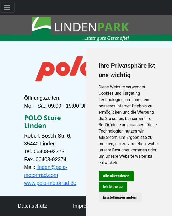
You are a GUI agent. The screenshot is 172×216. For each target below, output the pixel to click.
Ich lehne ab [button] (113, 187)
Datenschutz (32, 206)
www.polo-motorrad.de (50, 183)
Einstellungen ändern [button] (120, 197)
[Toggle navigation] (7, 7)
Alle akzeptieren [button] (116, 176)
